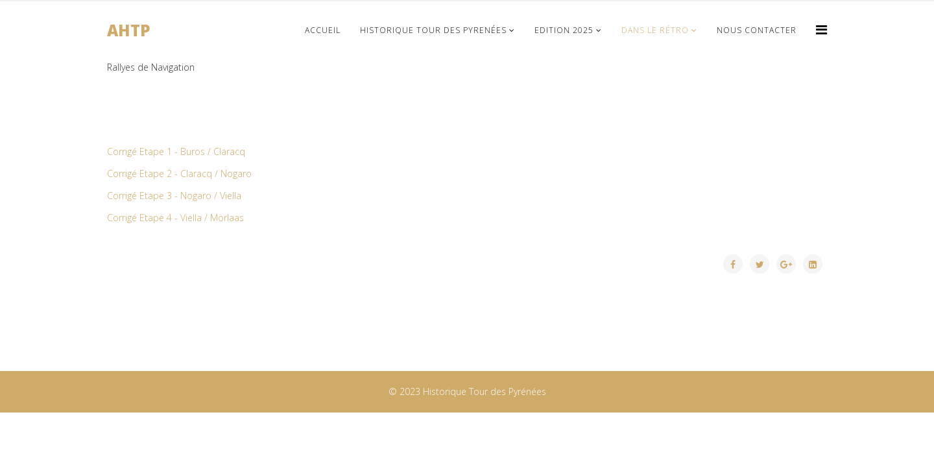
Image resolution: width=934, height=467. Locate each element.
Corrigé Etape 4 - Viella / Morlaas (175, 217)
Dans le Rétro (655, 30)
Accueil (323, 30)
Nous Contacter (756, 30)
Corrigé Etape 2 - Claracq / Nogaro (179, 173)
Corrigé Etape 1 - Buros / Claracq (176, 151)
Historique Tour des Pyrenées (433, 30)
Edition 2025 (563, 30)
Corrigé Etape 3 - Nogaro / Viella (174, 195)
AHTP (128, 30)
